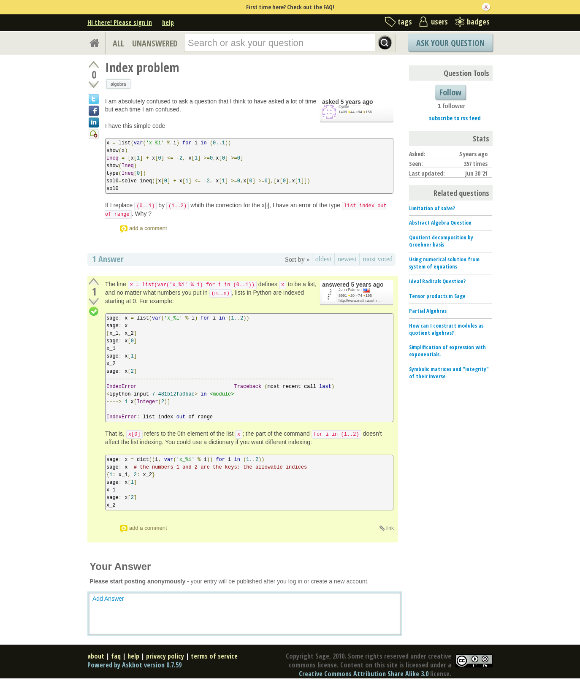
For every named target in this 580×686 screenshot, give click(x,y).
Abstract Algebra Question (440, 222)
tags (405, 21)
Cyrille (344, 107)
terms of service (214, 656)
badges (478, 21)
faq (116, 656)
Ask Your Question (450, 43)
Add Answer (108, 598)
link (390, 528)
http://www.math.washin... (360, 300)
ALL (118, 43)
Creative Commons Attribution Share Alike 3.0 (363, 673)
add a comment (148, 228)
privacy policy (165, 656)
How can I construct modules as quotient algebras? (446, 329)
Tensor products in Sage (437, 296)
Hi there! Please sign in (119, 22)
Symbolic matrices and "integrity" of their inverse (449, 372)
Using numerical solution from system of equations (444, 262)
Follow (450, 92)
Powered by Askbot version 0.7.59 (134, 665)
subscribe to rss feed (455, 118)
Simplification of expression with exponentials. (447, 350)
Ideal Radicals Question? (437, 281)
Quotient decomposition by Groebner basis (441, 240)
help (168, 22)
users (439, 21)
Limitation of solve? (432, 208)
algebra (118, 84)
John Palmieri (350, 289)
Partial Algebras (428, 311)
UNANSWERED (155, 43)
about (95, 656)
